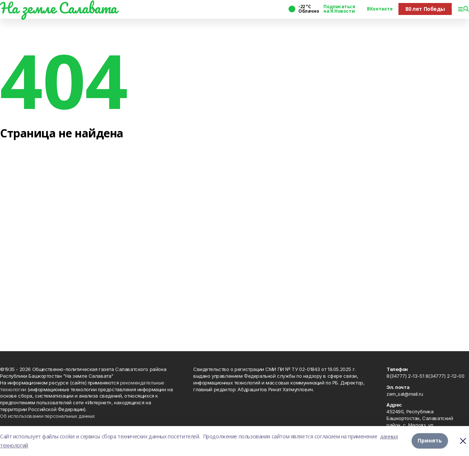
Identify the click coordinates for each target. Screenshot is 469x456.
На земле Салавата (58, 8)
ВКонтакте (379, 9)
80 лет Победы (425, 8)
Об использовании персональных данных (47, 416)
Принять (430, 440)
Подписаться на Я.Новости (339, 8)
